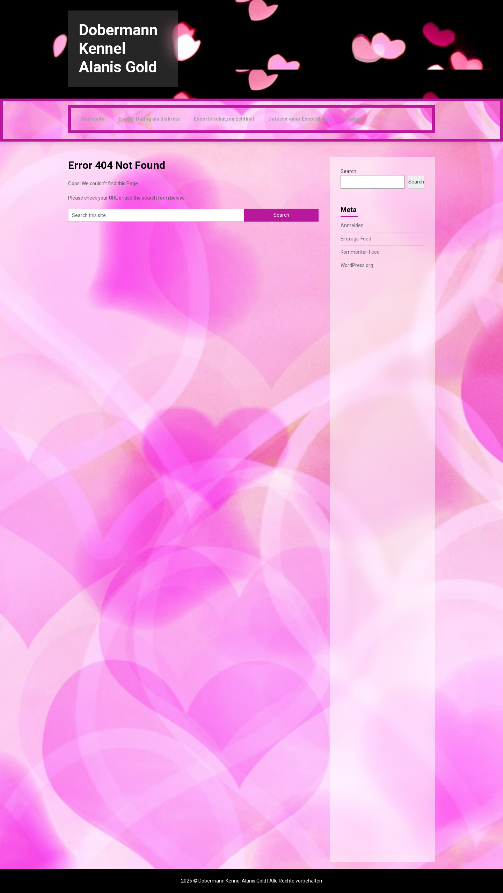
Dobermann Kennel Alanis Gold (118, 48)
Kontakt (353, 119)
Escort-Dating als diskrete (149, 119)
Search (348, 171)
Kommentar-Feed (360, 252)
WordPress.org (357, 265)
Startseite (92, 119)
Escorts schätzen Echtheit (224, 119)
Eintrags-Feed (356, 239)
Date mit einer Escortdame (299, 119)
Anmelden (352, 225)
